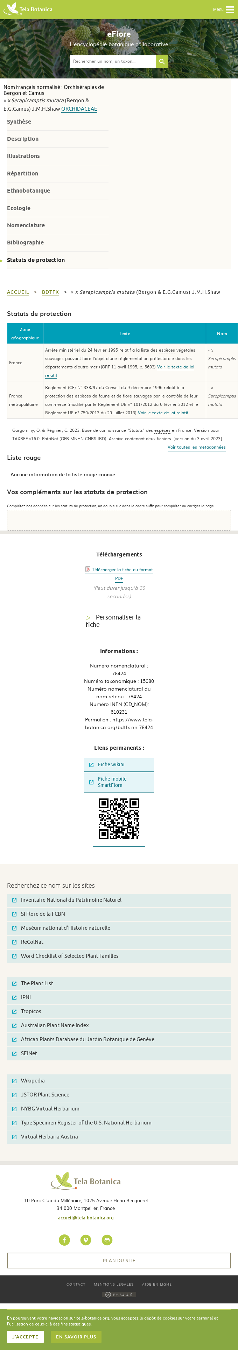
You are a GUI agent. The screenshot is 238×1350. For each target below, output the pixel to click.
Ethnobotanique (28, 190)
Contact (75, 1284)
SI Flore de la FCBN (38, 914)
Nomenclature (26, 225)
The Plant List (32, 983)
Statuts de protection (36, 260)
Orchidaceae (79, 109)
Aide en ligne (157, 1284)
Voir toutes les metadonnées (197, 447)
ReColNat (27, 942)
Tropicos (26, 1011)
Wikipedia (28, 1081)
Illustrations (23, 156)
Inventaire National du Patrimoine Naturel (66, 900)
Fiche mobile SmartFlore (108, 782)
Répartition (22, 173)
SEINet (24, 1053)
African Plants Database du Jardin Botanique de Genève (83, 1039)
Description (22, 139)
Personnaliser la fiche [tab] (113, 621)
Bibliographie (25, 242)
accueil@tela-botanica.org (86, 1217)
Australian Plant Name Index (50, 1025)
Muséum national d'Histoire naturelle (61, 928)
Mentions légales (114, 1284)
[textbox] (113, 61)
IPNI (21, 997)
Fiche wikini (107, 765)
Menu (223, 9)
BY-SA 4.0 (119, 1294)
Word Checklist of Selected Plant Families (65, 956)
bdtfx (50, 292)
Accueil (18, 292)
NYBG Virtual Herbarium (45, 1109)
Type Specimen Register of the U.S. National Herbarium (82, 1123)
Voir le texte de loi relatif (163, 412)
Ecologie (18, 208)
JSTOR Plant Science (40, 1095)
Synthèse (19, 121)
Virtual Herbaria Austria (45, 1137)
